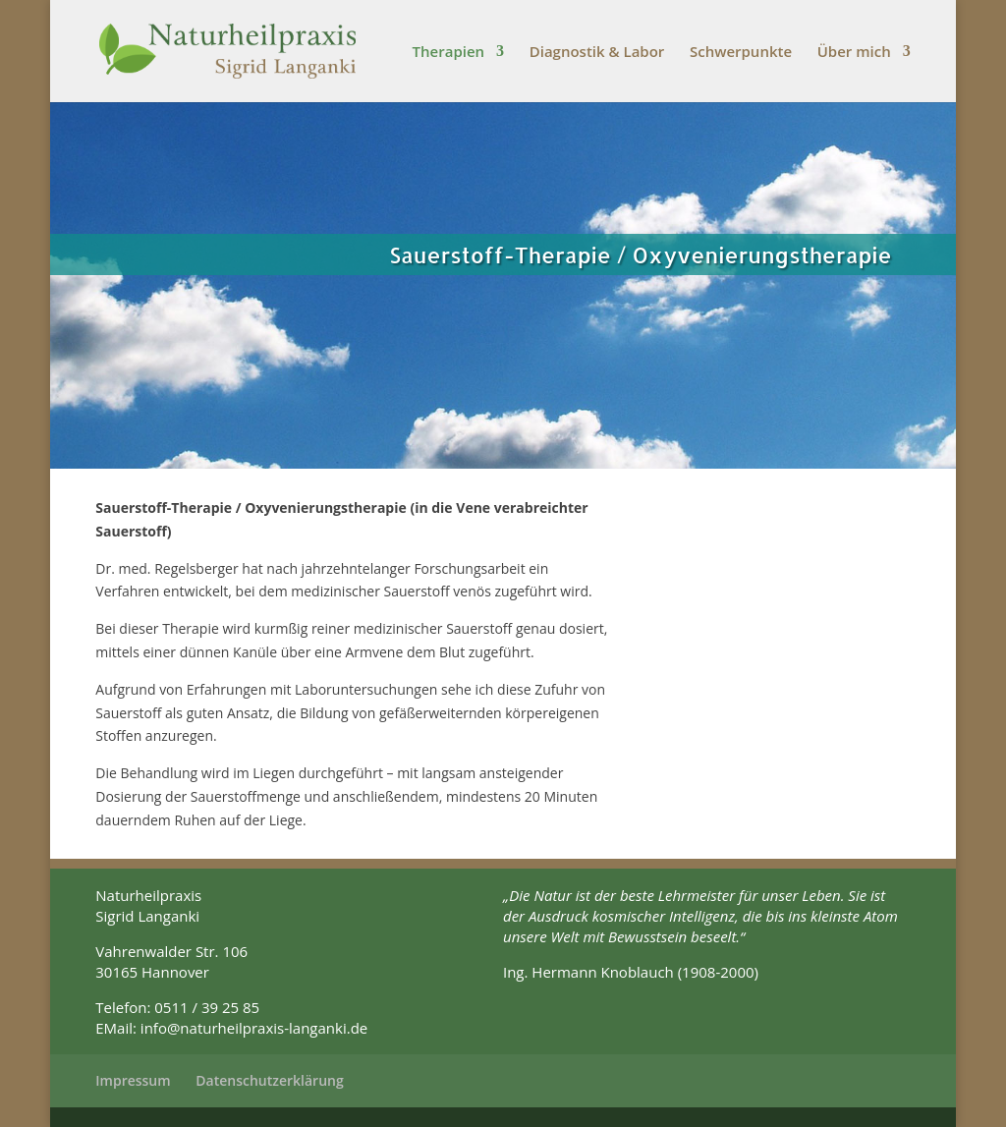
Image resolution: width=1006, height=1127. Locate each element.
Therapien (449, 52)
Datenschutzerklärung (269, 1080)
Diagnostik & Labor (597, 52)
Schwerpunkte (741, 52)
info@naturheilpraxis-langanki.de (253, 1028)
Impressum (132, 1080)
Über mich (854, 52)
